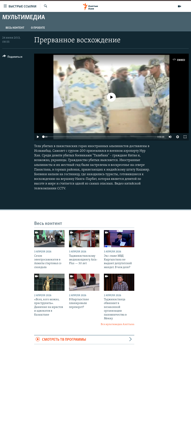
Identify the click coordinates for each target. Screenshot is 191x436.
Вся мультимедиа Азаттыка (117, 324)
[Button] (12, 57)
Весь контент (15, 27)
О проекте (38, 27)
